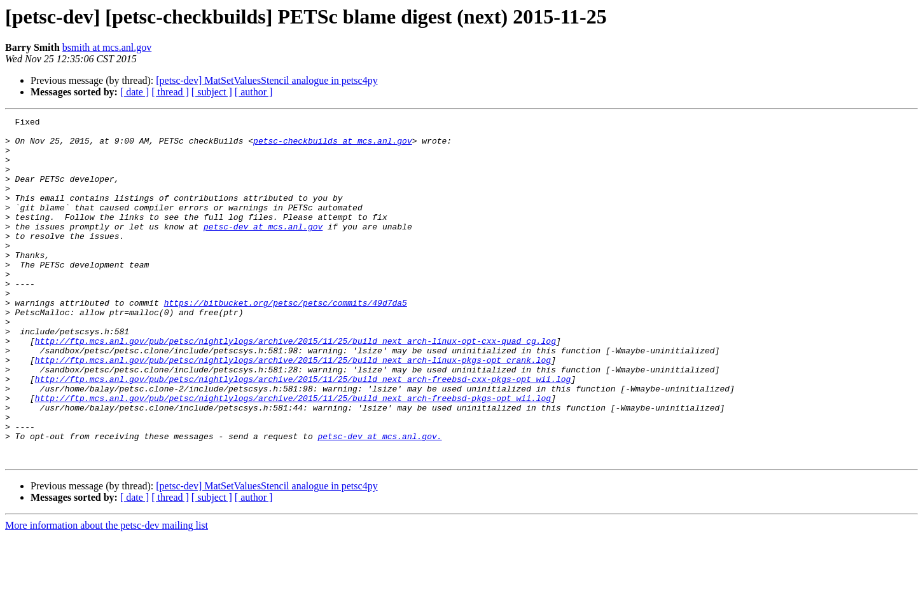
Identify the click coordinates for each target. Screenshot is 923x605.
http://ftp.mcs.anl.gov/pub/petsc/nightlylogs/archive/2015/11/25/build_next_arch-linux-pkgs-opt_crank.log (293, 409)
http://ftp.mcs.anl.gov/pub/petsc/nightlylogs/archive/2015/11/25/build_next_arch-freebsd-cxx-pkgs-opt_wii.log (303, 432)
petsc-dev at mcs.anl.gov (263, 249)
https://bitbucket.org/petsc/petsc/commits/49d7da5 (285, 340)
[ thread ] (170, 91)
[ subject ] (211, 91)
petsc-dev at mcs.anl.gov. (379, 500)
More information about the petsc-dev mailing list (106, 593)
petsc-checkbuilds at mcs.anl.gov (332, 146)
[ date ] (134, 91)
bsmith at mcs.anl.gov (106, 47)
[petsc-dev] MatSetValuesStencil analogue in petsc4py (266, 80)
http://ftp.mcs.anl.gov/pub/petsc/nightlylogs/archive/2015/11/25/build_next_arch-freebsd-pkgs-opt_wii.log (293, 455)
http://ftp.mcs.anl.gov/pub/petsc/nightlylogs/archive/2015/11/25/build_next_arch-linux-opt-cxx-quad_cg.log (295, 386)
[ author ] (254, 91)
